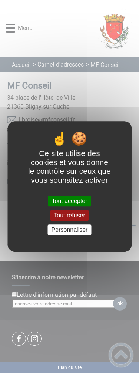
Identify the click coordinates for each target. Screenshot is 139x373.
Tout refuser (69, 215)
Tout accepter (69, 201)
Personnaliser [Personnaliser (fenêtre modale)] (70, 230)
